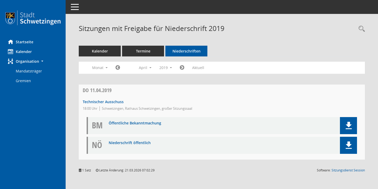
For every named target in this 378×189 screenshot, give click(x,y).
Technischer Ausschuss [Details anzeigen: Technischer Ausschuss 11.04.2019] (103, 101)
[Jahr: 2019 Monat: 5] (182, 67)
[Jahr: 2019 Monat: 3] (118, 67)
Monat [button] (100, 67)
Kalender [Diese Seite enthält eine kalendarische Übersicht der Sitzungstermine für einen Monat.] (20, 51)
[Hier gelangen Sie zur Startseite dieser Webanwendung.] (33, 18)
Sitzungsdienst (348, 170)
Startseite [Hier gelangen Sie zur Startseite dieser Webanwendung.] (20, 41)
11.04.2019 (97, 90)
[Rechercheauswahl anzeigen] (360, 29)
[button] (33, 61)
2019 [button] (165, 67)
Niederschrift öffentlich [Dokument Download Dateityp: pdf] (130, 143)
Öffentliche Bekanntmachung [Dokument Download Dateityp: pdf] (135, 123)
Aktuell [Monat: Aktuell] (198, 67)
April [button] (145, 67)
